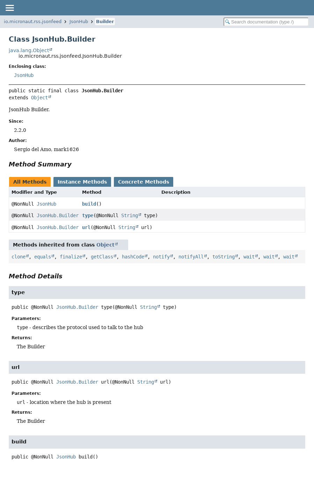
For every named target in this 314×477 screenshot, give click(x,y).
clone (18, 256)
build (89, 204)
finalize (71, 256)
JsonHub (79, 21)
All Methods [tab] (29, 182)
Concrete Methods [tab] (143, 182)
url (86, 227)
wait (249, 256)
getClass (102, 256)
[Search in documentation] (266, 21)
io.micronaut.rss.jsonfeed (32, 21)
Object (39, 97)
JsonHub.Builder (58, 215)
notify (161, 256)
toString (223, 256)
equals (42, 256)
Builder (105, 21)
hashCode (133, 256)
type (87, 215)
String (129, 215)
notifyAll (191, 256)
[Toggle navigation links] (9, 8)
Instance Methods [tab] (82, 182)
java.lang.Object (29, 50)
